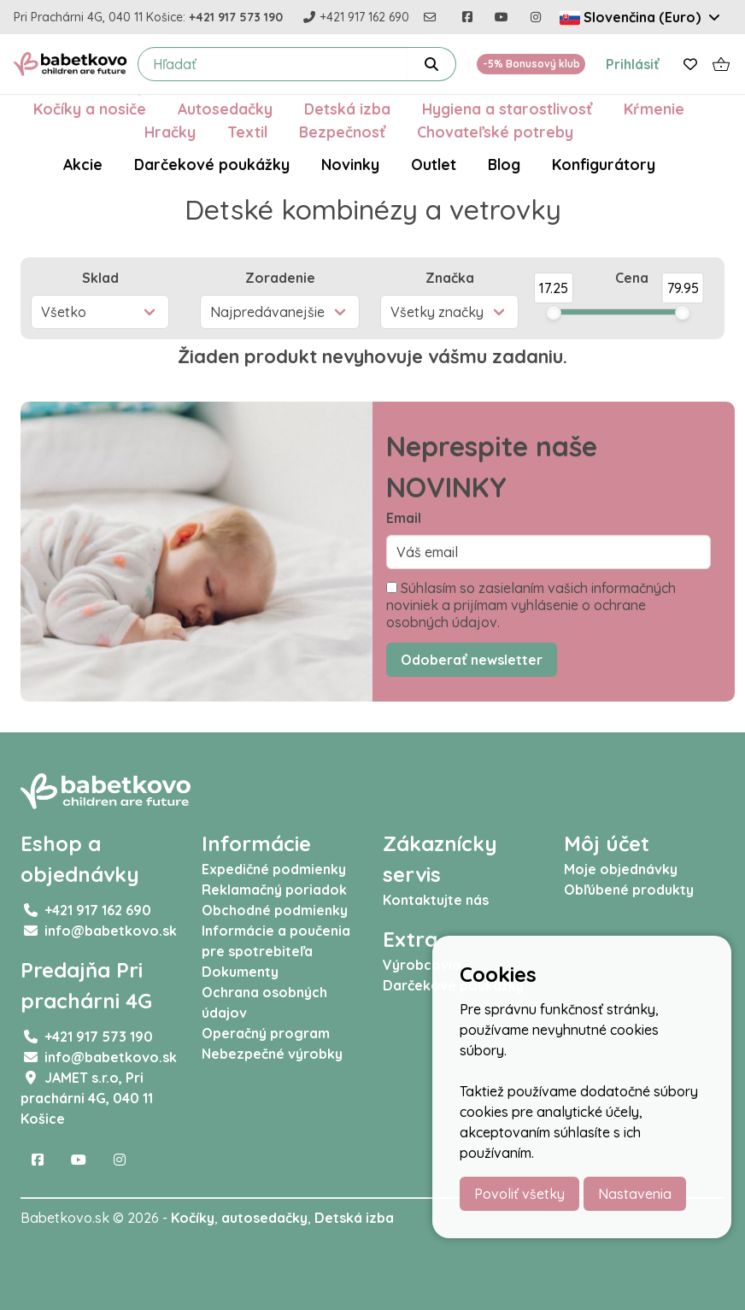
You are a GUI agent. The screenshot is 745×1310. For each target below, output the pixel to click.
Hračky (170, 131)
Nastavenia (635, 1193)
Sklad (100, 277)
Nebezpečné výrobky (272, 1053)
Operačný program (266, 1033)
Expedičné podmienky (274, 869)
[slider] (553, 312)
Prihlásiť (633, 64)
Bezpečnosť (342, 131)
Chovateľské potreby (495, 131)
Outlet (433, 164)
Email (403, 517)
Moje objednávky (621, 869)
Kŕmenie (654, 108)
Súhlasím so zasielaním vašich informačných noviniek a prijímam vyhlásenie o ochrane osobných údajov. (531, 605)
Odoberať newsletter (472, 659)
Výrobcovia (421, 964)
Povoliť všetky (519, 1193)
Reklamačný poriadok (274, 889)
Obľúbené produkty (629, 889)
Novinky (350, 164)
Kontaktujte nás (436, 899)
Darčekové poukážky (212, 164)
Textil (247, 131)
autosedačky (264, 1217)
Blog (504, 164)
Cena (631, 277)
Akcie (83, 164)
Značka (449, 277)
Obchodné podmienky (275, 910)
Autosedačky (225, 108)
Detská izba (347, 108)
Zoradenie (280, 277)
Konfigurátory (603, 164)
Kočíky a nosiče (89, 108)
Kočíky (192, 1217)
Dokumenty (240, 971)
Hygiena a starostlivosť (507, 108)
